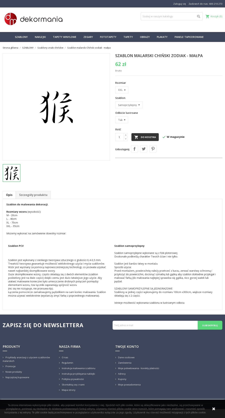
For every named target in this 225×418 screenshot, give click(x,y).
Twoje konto (127, 346)
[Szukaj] (172, 16)
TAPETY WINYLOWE (64, 37)
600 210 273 (216, 3)
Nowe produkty (13, 371)
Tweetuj (143, 148)
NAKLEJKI (40, 37)
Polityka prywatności (72, 379)
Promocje (10, 366)
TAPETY (128, 37)
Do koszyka (145, 137)
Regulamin (67, 362)
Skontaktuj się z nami (73, 384)
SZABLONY (21, 37)
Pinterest (152, 148)
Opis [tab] (9, 195)
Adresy (122, 373)
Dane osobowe (126, 357)
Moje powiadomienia (129, 384)
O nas (64, 357)
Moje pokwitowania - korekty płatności (138, 368)
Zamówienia (124, 362)
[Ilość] (119, 137)
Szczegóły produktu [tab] (33, 195)
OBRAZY (145, 37)
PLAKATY (162, 37)
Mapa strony (68, 390)
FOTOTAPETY (108, 37)
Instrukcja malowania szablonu (78, 368)
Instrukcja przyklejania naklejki (78, 373)
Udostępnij (134, 148)
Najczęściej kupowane (17, 377)
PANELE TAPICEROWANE (189, 37)
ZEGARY (88, 37)
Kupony (122, 379)
